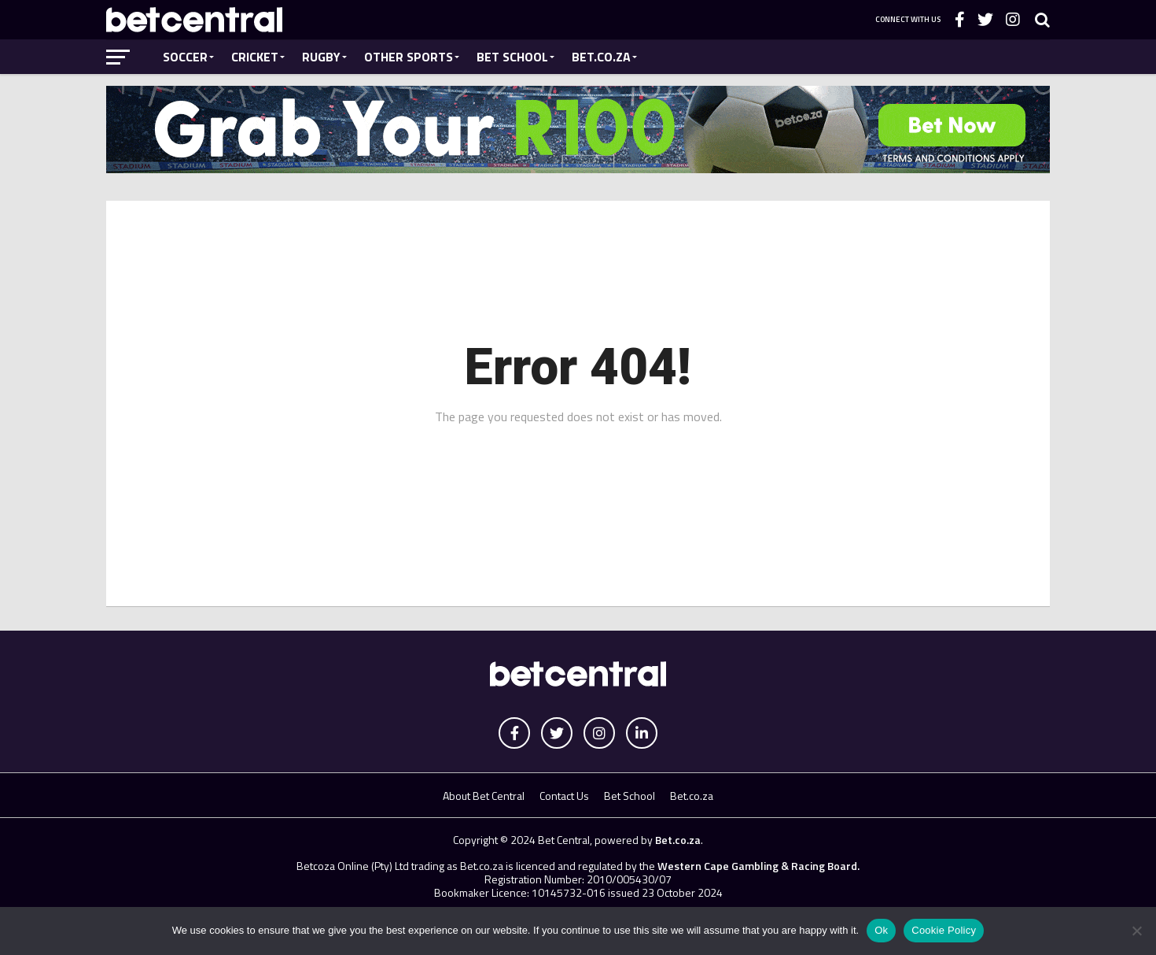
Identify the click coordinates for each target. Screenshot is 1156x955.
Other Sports (408, 56)
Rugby (321, 56)
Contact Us (564, 795)
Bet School (512, 56)
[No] (1136, 930)
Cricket (254, 56)
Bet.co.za (601, 56)
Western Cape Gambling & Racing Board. (757, 865)
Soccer (185, 56)
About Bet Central (484, 795)
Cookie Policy (943, 930)
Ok (881, 930)
